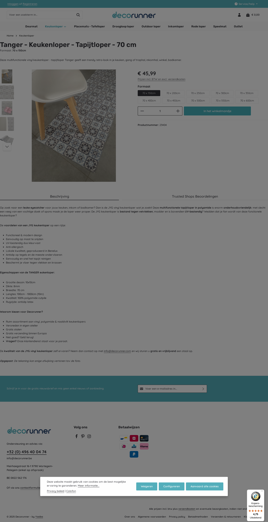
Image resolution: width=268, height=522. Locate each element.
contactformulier (30, 487)
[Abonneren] (203, 389)
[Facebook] (76, 437)
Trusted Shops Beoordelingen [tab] (195, 196)
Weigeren (147, 491)
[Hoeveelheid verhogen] (178, 111)
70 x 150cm (149, 93)
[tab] (59, 196)
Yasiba (39, 516)
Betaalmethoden (198, 516)
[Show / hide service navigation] (246, 4)
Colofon (71, 496)
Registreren (30, 4)
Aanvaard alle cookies (205, 491)
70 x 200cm (173, 93)
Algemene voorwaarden (152, 516)
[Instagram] (89, 437)
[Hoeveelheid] (160, 111)
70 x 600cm (247, 100)
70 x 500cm (198, 100)
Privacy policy (177, 516)
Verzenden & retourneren (226, 516)
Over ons (130, 516)
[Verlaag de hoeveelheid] (142, 111)
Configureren (171, 491)
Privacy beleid (55, 496)
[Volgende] (7, 147)
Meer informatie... (88, 491)
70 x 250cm (198, 93)
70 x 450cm (173, 100)
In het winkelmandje (217, 111)
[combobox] (40, 15)
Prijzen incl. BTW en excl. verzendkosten (161, 79)
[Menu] (262, 492)
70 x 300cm (222, 93)
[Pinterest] (83, 437)
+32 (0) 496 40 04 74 (27, 451)
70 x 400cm (149, 100)
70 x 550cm (222, 100)
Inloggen (12, 4)
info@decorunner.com (117, 351)
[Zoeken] (78, 15)
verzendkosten (186, 508)
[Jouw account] (239, 15)
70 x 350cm (246, 93)
